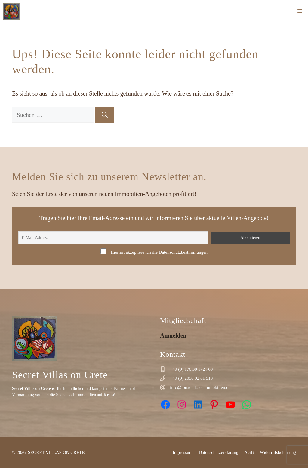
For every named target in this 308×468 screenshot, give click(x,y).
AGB (249, 452)
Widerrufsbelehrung (278, 452)
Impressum (183, 452)
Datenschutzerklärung (219, 452)
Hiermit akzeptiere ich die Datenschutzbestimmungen (159, 252)
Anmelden (173, 335)
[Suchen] (104, 115)
